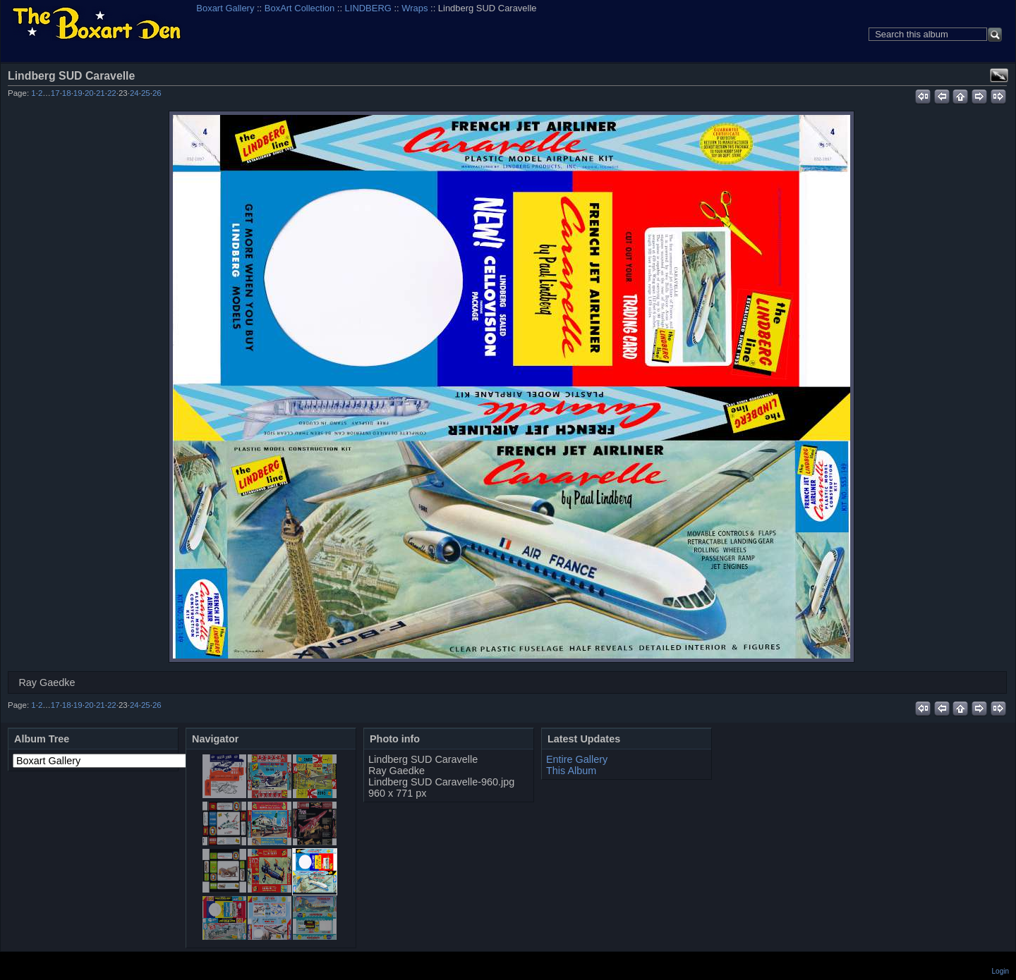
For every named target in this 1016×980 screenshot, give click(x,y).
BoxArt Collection (299, 8)
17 (55, 93)
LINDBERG (368, 8)
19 (78, 93)
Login (1000, 971)
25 (145, 93)
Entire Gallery (576, 759)
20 (89, 93)
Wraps (414, 8)
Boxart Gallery (225, 8)
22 (111, 93)
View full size (999, 75)
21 (100, 93)
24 (134, 93)
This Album (571, 770)
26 (157, 93)
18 (66, 93)
